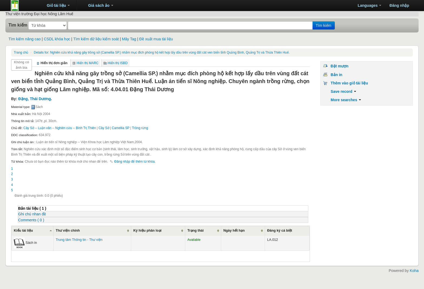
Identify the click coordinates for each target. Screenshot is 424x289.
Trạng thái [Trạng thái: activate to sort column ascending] (195, 230)
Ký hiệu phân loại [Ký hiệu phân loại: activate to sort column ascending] (147, 230)
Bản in (336, 75)
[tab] (163, 208)
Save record (343, 91)
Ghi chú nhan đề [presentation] (32, 214)
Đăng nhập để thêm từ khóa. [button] (134, 161)
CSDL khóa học (57, 39)
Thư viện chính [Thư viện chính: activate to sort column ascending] (68, 230)
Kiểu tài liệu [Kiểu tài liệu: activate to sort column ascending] (23, 230)
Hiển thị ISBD (118, 63)
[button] (56, 5)
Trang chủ (21, 52)
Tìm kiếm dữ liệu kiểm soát (96, 39)
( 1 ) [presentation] (32, 208)
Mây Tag (129, 39)
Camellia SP (120, 128)
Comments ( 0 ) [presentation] (31, 220)
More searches (346, 100)
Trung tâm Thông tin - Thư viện (24, 5)
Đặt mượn (340, 66)
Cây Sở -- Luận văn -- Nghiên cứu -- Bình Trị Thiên (60, 128)
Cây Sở (103, 128)
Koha (414, 270)
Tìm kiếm (17, 24)
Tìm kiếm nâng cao (24, 39)
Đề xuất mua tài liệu (156, 39)
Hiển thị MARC (87, 63)
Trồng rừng (140, 128)
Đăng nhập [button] (399, 5)
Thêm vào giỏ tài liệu (349, 83)
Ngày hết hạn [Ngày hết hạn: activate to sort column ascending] (234, 230)
